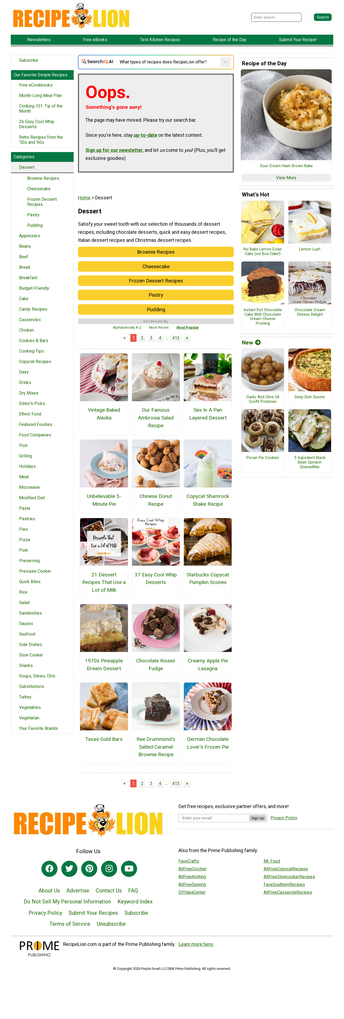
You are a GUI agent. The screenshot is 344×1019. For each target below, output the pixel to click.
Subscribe (28, 60)
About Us (49, 890)
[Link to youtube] (129, 869)
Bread (24, 267)
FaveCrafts (188, 861)
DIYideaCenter (192, 892)
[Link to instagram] (109, 869)
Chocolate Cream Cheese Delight (310, 312)
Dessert (26, 167)
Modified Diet (32, 497)
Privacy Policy (45, 913)
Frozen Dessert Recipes (42, 202)
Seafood (27, 634)
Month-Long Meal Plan (40, 95)
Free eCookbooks (36, 85)
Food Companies (35, 434)
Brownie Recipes (43, 178)
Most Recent (159, 327)
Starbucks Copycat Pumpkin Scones (208, 579)
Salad (24, 602)
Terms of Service (69, 924)
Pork (23, 550)
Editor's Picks (32, 403)
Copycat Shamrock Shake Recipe (208, 500)
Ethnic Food (30, 414)
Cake (23, 298)
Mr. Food (272, 861)
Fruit (23, 445)
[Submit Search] (323, 17)
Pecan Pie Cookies (262, 458)
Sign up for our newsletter (114, 150)
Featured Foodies (35, 424)
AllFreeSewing (192, 884)
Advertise (77, 890)
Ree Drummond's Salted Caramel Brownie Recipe (156, 747)
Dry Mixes (28, 393)
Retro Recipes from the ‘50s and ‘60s (41, 140)
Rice (23, 592)
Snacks (26, 665)
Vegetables (30, 707)
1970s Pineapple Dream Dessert (104, 665)
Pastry (33, 214)
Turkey (25, 696)
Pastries (27, 518)
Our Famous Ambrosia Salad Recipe (156, 418)
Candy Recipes (33, 309)
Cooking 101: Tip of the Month (41, 108)
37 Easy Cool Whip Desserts (156, 579)
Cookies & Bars (33, 340)
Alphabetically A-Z (127, 327)
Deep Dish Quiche (310, 397)
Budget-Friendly (34, 288)
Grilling (25, 455)
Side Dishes (30, 644)
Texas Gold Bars (104, 739)
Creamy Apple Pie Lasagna (208, 665)
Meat (24, 476)
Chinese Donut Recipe (155, 500)
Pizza (24, 539)
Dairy (24, 372)
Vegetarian (29, 717)
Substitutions (31, 686)
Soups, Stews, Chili (37, 676)
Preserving (29, 560)
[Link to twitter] (69, 869)
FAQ (133, 890)
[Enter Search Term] (276, 17)
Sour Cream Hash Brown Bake (286, 166)
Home (84, 197)
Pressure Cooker (35, 571)
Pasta (24, 508)
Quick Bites (30, 581)
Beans (25, 246)
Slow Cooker (31, 655)
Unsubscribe (111, 924)
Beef (23, 256)
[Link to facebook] (49, 869)
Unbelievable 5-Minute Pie (104, 500)
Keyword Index (135, 901)
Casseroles (30, 319)
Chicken (26, 330)
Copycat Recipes (35, 361)
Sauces (26, 623)
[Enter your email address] (214, 818)
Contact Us (109, 890)
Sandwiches (30, 613)
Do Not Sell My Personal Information (67, 901)
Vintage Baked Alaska (104, 414)
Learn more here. (196, 944)
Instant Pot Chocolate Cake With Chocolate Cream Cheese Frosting (262, 317)
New (251, 342)
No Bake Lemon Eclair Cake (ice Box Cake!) (262, 251)
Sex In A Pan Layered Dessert (208, 414)
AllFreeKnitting (192, 876)
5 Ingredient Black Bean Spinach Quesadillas (309, 462)
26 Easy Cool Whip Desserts (36, 124)
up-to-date (145, 135)
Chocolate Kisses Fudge (155, 665)
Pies (23, 529)
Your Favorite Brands (38, 728)
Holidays (27, 466)
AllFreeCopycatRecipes (286, 868)
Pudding (35, 225)
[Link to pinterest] (89, 869)
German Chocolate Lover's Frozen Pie (208, 743)
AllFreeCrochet (192, 868)
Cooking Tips (31, 351)
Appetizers (29, 235)
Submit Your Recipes (93, 913)
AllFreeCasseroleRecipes (288, 892)
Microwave (29, 487)
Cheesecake (39, 188)
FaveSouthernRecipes (284, 884)
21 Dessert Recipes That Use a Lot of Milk (104, 582)
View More (286, 177)
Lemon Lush (309, 249)
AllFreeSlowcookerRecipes (289, 876)
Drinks (25, 382)
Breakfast (28, 277)
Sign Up (257, 818)
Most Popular (188, 327)
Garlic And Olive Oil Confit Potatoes (262, 399)
